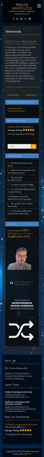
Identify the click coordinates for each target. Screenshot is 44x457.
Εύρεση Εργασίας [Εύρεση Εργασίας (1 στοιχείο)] (28, 233)
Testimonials (12, 95)
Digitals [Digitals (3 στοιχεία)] (11, 230)
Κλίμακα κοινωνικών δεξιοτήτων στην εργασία (19, 197)
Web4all (27, 454)
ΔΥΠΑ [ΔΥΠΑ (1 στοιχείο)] (22, 233)
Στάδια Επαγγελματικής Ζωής (20, 164)
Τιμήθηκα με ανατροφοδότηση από (21, 424)
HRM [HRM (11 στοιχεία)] (25, 230)
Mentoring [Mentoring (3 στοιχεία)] (12, 233)
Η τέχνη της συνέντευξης (22, 184)
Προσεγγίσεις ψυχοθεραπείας (15, 178)
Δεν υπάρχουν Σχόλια (26, 41)
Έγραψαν (11, 126)
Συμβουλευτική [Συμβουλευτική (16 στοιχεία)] (19, 236)
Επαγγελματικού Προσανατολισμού (16, 109)
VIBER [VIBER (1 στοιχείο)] (18, 233)
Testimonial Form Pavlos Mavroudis (20, 205)
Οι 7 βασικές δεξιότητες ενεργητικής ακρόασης (20, 212)
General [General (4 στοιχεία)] (18, 230)
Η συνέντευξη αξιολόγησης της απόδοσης (21, 190)
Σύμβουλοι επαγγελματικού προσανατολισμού (21, 171)
